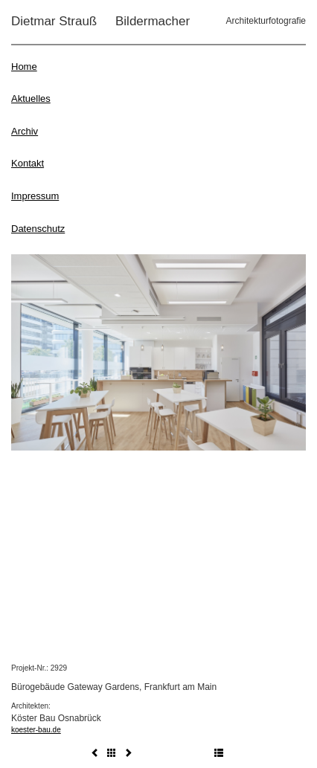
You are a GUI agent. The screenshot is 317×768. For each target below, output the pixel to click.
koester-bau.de (36, 730)
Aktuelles (31, 98)
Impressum (35, 195)
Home (24, 66)
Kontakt (27, 163)
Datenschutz (38, 228)
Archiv (24, 131)
